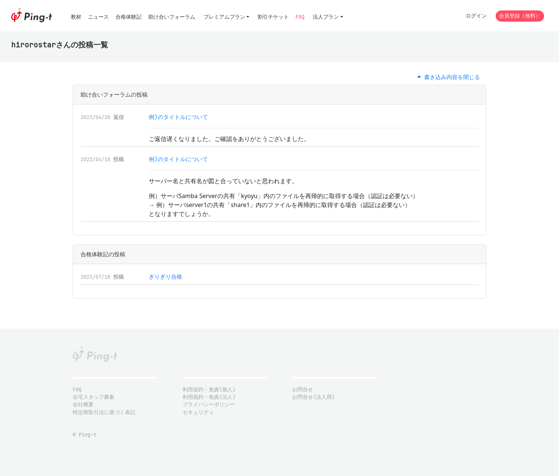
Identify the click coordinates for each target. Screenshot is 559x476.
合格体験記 (129, 17)
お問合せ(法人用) (313, 397)
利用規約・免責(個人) (209, 389)
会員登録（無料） (520, 16)
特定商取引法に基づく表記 (104, 412)
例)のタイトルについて (178, 116)
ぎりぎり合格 (165, 276)
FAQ (300, 17)
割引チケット (273, 17)
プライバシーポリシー (209, 404)
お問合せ (302, 389)
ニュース (98, 17)
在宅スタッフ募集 (93, 397)
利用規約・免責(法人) (209, 397)
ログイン (476, 16)
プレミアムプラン (224, 17)
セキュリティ (198, 412)
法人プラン (326, 17)
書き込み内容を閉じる (448, 77)
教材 (76, 17)
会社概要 (83, 404)
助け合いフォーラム (171, 17)
